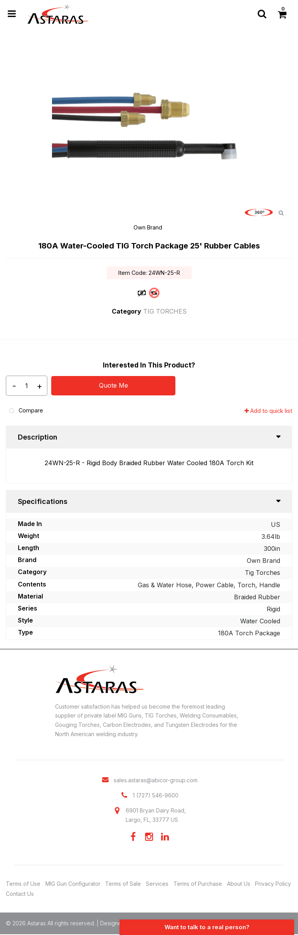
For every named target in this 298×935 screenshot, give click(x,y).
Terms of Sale (123, 883)
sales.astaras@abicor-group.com (156, 780)
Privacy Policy (273, 883)
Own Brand (147, 227)
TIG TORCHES (165, 311)
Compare (24, 411)
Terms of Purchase (197, 883)
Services (157, 883)
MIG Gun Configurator (72, 883)
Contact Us (20, 893)
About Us (238, 883)
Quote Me (113, 385)
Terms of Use (23, 883)
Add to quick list (268, 410)
